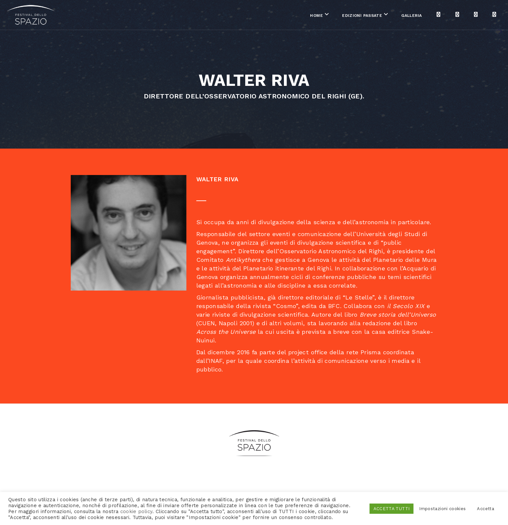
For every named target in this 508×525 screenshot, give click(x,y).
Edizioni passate (297, 16)
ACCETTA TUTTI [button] (391, 508)
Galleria (346, 16)
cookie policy (136, 511)
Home (251, 16)
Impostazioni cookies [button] (442, 508)
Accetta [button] (485, 508)
